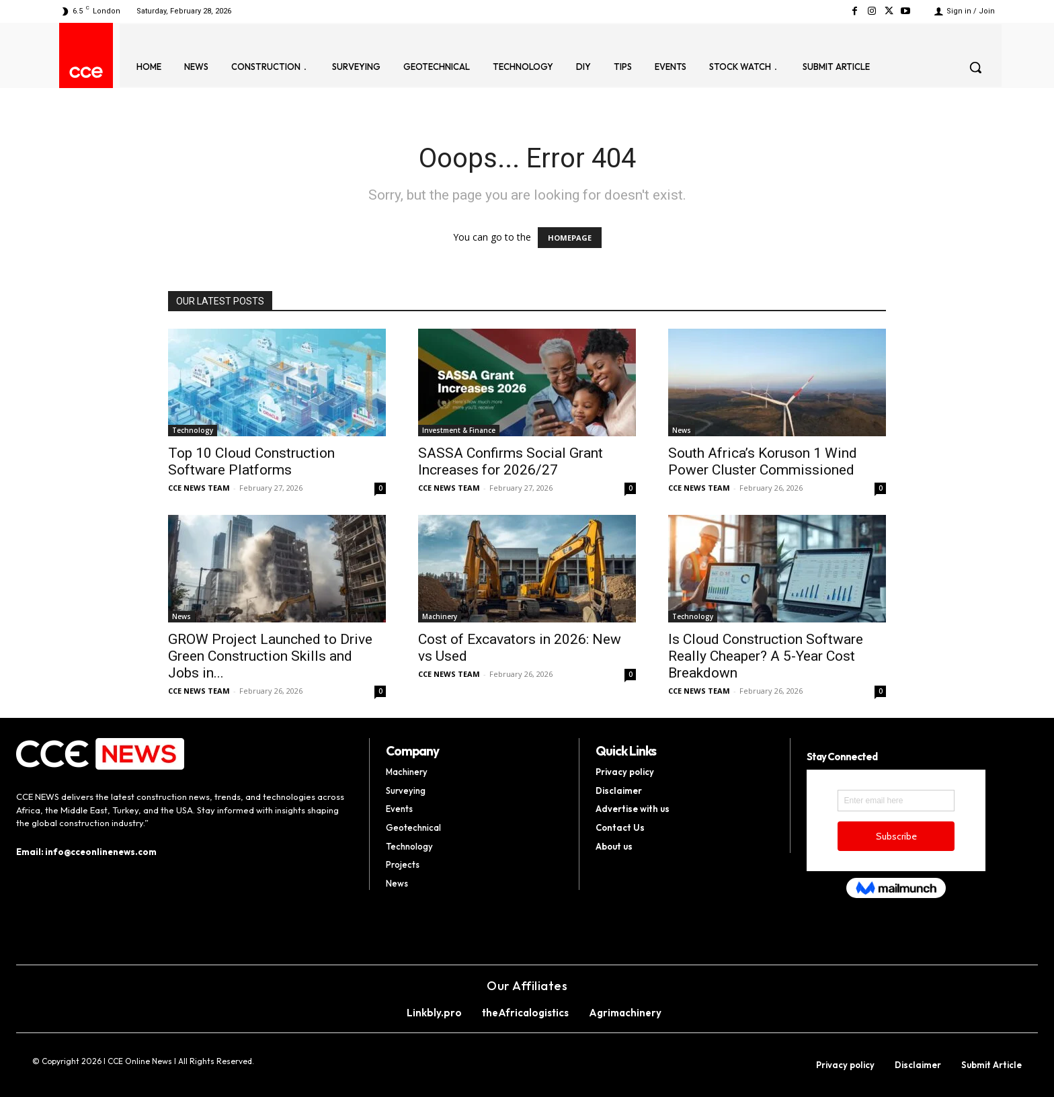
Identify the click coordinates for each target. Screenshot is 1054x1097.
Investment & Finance (458, 430)
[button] (975, 67)
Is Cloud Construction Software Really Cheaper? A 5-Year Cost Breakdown (765, 656)
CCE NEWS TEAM (199, 488)
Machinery (439, 616)
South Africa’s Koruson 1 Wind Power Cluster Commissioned (762, 461)
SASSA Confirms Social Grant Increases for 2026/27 (510, 461)
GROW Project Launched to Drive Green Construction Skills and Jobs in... (270, 656)
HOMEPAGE (570, 238)
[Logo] (86, 72)
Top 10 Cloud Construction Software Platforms (251, 461)
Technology (192, 430)
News (681, 430)
